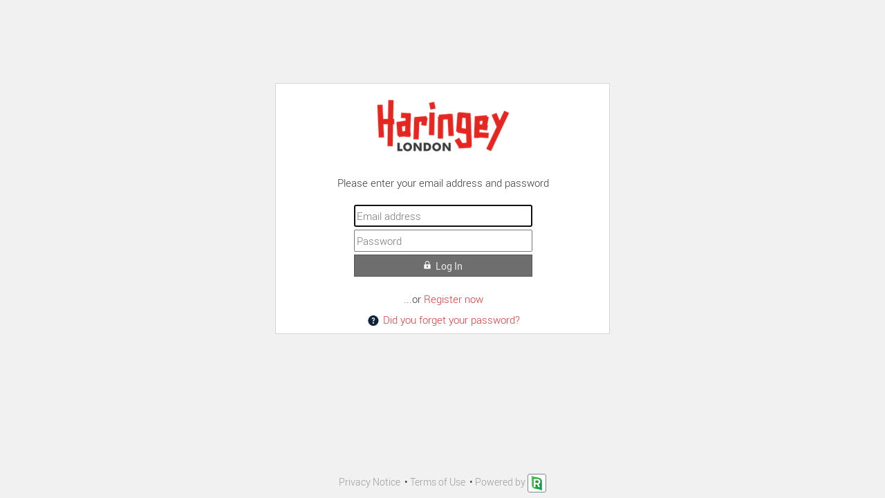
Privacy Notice (369, 481)
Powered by (510, 481)
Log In (443, 266)
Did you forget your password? (443, 319)
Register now (453, 299)
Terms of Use (437, 481)
